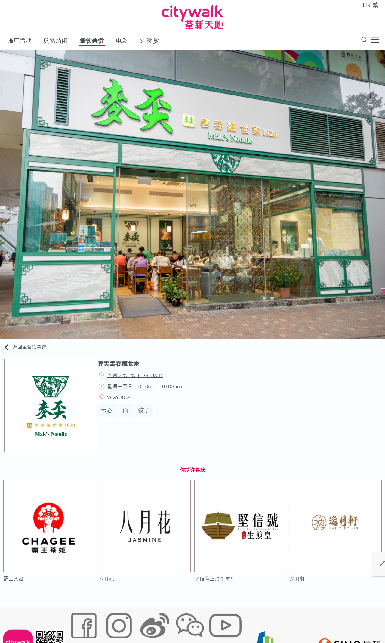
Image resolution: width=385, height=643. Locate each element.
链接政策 (129, 623)
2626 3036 (122, 402)
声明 (193, 623)
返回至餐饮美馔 (28, 348)
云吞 (110, 415)
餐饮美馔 (92, 41)
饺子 (147, 415)
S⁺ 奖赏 (149, 41)
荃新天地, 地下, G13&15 (139, 378)
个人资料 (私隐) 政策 (163, 623)
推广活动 (20, 41)
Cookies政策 (103, 623)
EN (367, 5)
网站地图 (77, 623)
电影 (122, 41)
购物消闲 (56, 41)
